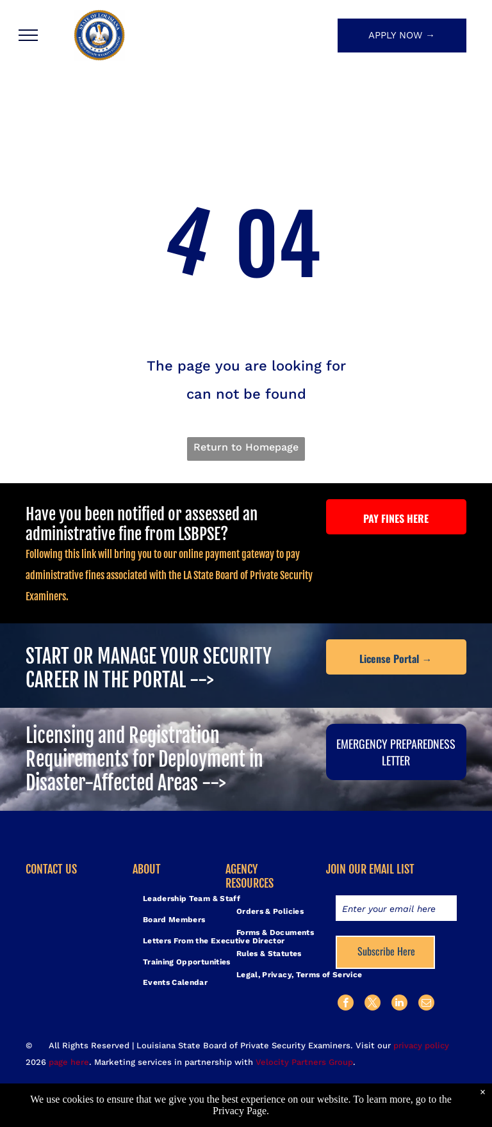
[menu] (28, 35)
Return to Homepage (246, 447)
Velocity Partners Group (304, 1062)
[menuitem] (191, 898)
